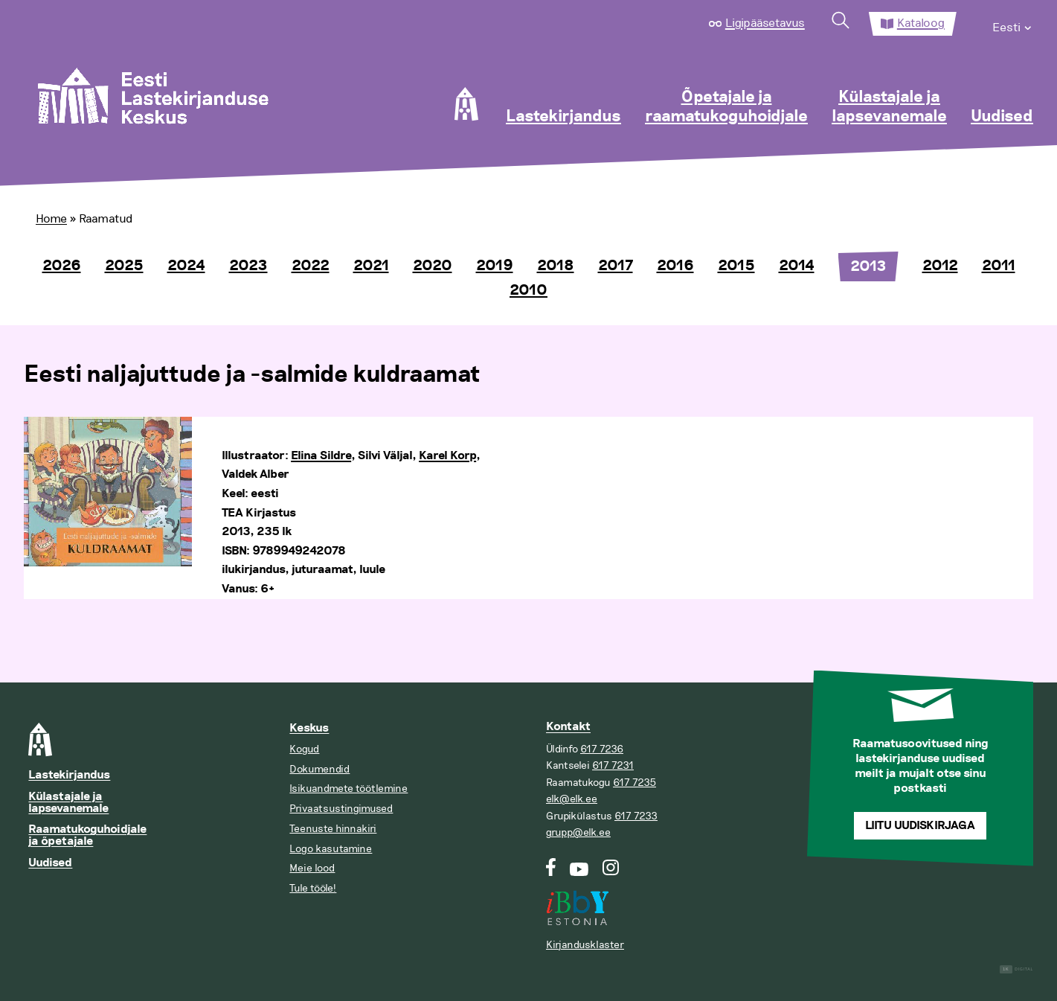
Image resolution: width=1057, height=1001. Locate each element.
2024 (186, 265)
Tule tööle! (312, 888)
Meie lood (312, 868)
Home (51, 218)
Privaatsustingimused (341, 808)
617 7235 (634, 782)
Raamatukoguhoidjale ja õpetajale (87, 835)
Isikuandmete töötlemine (348, 788)
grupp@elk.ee (578, 832)
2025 (124, 265)
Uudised (1002, 117)
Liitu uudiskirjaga (920, 826)
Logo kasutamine (330, 848)
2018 (555, 265)
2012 (940, 265)
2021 (371, 265)
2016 (675, 265)
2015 (736, 265)
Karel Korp (447, 456)
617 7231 (613, 765)
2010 (528, 290)
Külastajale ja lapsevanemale (889, 107)
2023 (248, 265)
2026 (61, 265)
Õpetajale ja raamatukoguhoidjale (726, 107)
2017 (615, 265)
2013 (868, 266)
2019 (494, 265)
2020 (432, 265)
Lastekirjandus (563, 117)
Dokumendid (319, 769)
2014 (797, 265)
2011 (998, 265)
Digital (1016, 969)
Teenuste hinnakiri (332, 828)
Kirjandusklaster (585, 944)
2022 (311, 265)
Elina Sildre (321, 456)
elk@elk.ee (571, 799)
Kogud (304, 749)
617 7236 (601, 749)
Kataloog (921, 23)
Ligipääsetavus (765, 23)
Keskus (309, 728)
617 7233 (636, 816)
